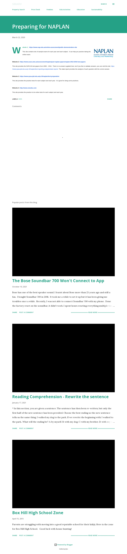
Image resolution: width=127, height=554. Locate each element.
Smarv (17, 4)
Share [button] (109, 99)
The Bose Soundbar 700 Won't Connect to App (58, 280)
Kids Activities (64, 9)
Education (81, 9)
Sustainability (96, 9)
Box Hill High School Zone (37, 512)
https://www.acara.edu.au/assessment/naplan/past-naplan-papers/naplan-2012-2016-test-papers (53, 62)
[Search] (104, 4)
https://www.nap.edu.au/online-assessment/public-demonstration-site (53, 47)
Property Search (18, 9)
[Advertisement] (63, 182)
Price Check (35, 9)
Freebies (50, 9)
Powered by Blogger (63, 545)
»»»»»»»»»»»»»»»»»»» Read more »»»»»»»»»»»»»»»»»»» (93, 312)
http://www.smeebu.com (28, 88)
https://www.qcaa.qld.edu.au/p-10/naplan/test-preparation (39, 76)
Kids (20, 99)
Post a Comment (26, 312)
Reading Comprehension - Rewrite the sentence (60, 396)
